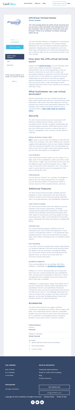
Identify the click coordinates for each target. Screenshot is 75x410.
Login (68, 3)
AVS (30, 140)
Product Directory (45, 378)
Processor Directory (12, 389)
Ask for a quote (15, 47)
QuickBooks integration (56, 266)
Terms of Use (61, 397)
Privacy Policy (49, 397)
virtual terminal (45, 66)
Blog (44, 3)
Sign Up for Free (59, 3)
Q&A (8, 61)
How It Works (28, 3)
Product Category (35, 334)
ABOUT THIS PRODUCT (11, 56)
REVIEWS (10, 65)
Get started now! (54, 387)
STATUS (31, 327)
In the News (9, 375)
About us (37, 3)
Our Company (10, 372)
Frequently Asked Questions (48, 369)
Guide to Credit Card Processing (50, 372)
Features (32, 340)
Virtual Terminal (35, 20)
